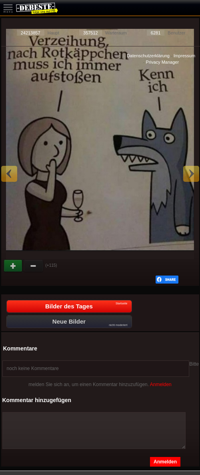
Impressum (184, 55)
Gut (14, 266)
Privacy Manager (162, 62)
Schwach (34, 266)
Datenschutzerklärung (148, 55)
